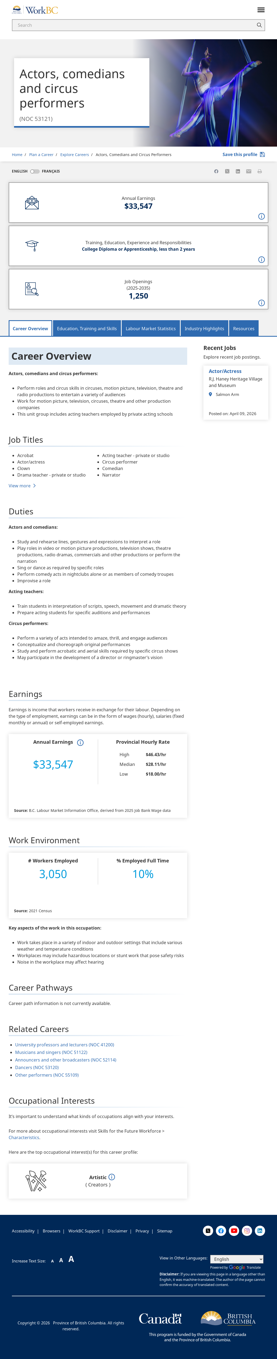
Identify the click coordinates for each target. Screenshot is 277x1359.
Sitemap (164, 1231)
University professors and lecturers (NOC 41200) (64, 1045)
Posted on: (219, 413)
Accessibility (23, 1231)
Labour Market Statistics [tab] (151, 329)
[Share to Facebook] (216, 171)
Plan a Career (41, 154)
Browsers (51, 1231)
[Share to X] (227, 171)
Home (17, 154)
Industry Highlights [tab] (204, 329)
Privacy (142, 1231)
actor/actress (225, 371)
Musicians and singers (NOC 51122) (51, 1052)
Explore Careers (74, 154)
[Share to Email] (249, 171)
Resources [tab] (244, 329)
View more (20, 486)
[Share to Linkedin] (238, 171)
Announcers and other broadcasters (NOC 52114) (65, 1060)
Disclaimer (117, 1231)
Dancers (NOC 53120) (37, 1067)
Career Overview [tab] (30, 329)
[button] (261, 216)
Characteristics (24, 1137)
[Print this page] (259, 171)
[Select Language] (236, 1259)
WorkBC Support (84, 1231)
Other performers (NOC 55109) (47, 1075)
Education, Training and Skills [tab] (87, 329)
